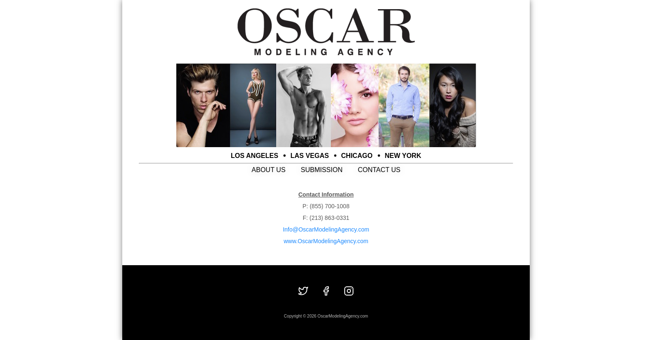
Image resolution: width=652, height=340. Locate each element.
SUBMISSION (321, 169)
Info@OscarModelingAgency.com (326, 229)
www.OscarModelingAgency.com (326, 241)
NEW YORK (403, 155)
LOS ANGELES (254, 155)
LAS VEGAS (310, 155)
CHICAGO (357, 155)
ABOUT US (269, 169)
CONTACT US (379, 169)
